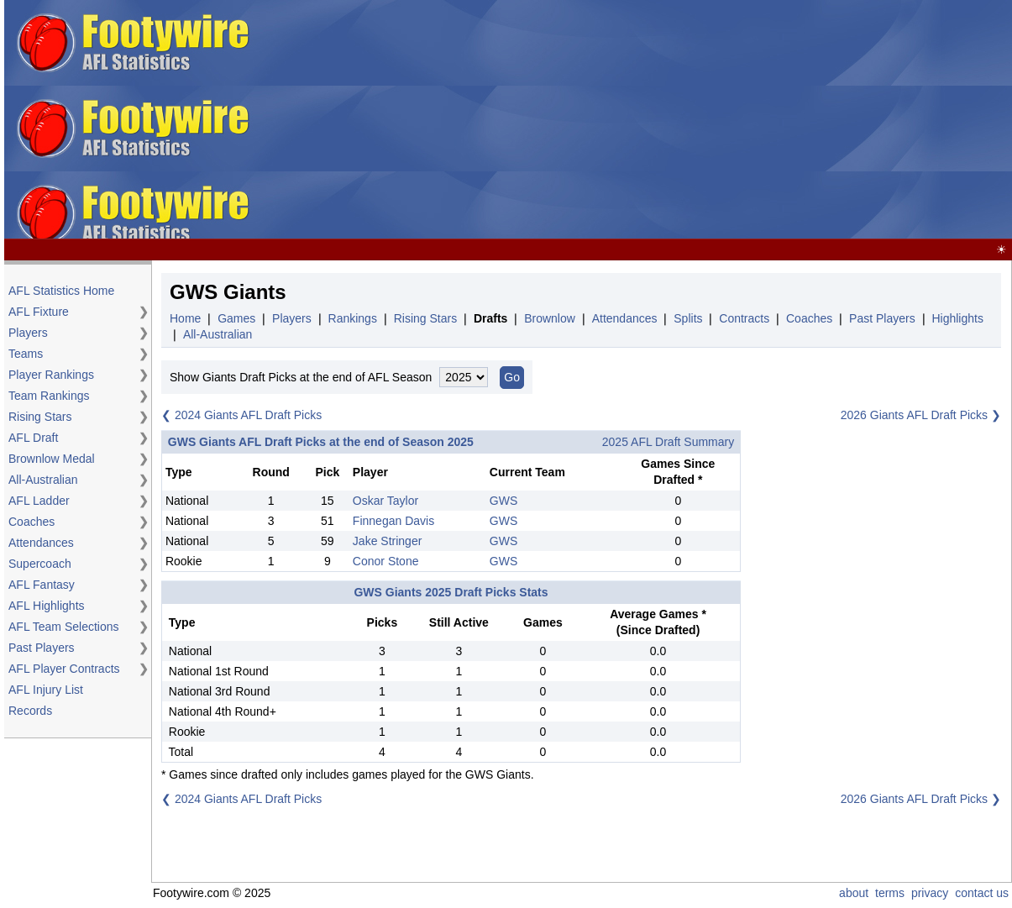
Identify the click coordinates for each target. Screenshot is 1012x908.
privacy (929, 893)
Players (28, 332)
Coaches (31, 521)
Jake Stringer (387, 541)
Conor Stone (386, 561)
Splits (688, 318)
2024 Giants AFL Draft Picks (248, 415)
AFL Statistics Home (61, 290)
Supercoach (39, 563)
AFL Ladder (39, 500)
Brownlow (549, 318)
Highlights (957, 318)
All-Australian (42, 479)
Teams (25, 353)
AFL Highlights (46, 605)
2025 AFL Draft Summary (668, 442)
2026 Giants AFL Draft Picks (914, 415)
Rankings (352, 318)
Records (30, 710)
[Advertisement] (707, 120)
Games (236, 318)
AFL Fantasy (41, 584)
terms (890, 893)
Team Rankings (49, 395)
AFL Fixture (38, 311)
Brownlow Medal (51, 458)
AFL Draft (33, 437)
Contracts (744, 318)
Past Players (41, 647)
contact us (982, 893)
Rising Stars (39, 416)
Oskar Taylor (385, 500)
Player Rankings (51, 374)
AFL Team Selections (63, 626)
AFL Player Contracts (64, 668)
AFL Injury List (45, 689)
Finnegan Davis (393, 520)
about (853, 893)
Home (185, 318)
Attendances (41, 542)
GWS (503, 500)
